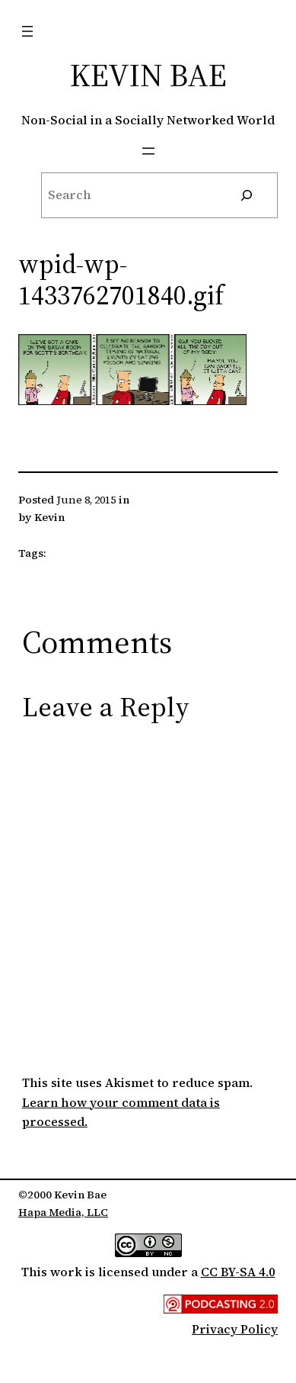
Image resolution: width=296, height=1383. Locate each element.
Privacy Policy (235, 1328)
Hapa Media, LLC (63, 1212)
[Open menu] (27, 31)
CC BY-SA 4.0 (238, 1271)
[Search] (247, 195)
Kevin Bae (148, 75)
